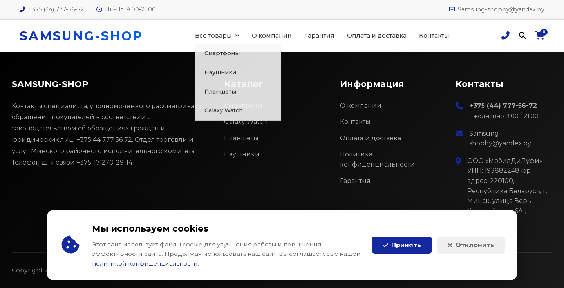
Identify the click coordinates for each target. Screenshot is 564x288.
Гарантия (319, 35)
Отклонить (471, 245)
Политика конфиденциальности (377, 159)
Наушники (242, 154)
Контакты (434, 35)
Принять (402, 245)
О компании (272, 35)
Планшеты (241, 138)
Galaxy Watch (246, 121)
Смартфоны (243, 105)
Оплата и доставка (377, 35)
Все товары (213, 35)
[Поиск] (522, 36)
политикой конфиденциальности (145, 263)
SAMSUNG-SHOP (81, 35)
